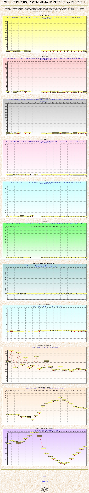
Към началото (44, 481)
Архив (44, 476)
